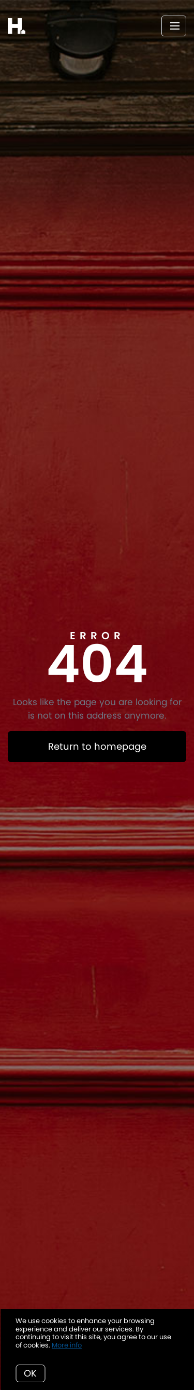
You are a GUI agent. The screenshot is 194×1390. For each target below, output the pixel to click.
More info (67, 1345)
